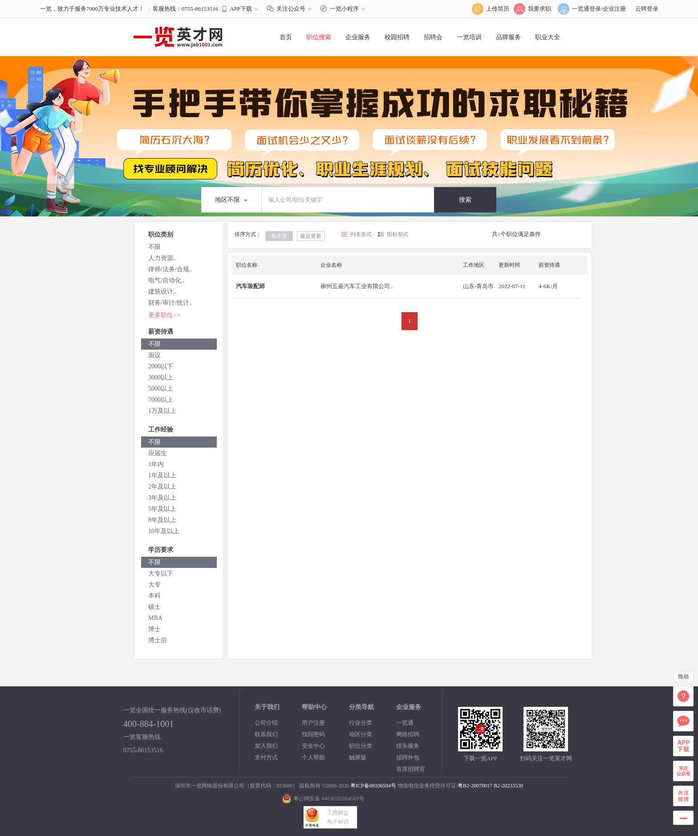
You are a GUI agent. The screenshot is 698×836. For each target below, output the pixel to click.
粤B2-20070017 (475, 786)
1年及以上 (162, 475)
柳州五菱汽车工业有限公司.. (357, 286)
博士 (154, 629)
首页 (286, 37)
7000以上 (160, 399)
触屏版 (357, 757)
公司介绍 (266, 722)
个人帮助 (313, 757)
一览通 (405, 722)
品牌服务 (508, 37)
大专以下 (160, 573)
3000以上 (160, 377)
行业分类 (360, 722)
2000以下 (160, 366)
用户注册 (313, 722)
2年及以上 (162, 486)
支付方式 (266, 757)
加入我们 (266, 745)
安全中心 (313, 745)
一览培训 (469, 37)
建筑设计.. (162, 291)
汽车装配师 (250, 286)
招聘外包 (407, 757)
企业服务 (357, 37)
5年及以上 (162, 509)
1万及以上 (162, 411)
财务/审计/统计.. (170, 302)
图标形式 (397, 234)
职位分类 (360, 745)
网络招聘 (407, 734)
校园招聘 (397, 37)
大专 (154, 584)
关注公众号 (291, 8)
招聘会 (433, 37)
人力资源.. (162, 258)
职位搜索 (318, 37)
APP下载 (241, 8)
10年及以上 (163, 531)
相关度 (279, 236)
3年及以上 (162, 497)
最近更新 (310, 236)
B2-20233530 (508, 786)
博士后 (157, 640)
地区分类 (360, 734)
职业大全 (547, 37)
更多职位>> (164, 315)
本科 (154, 595)
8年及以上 (162, 520)
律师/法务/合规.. (170, 269)
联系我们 (266, 734)
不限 (154, 247)
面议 (154, 355)
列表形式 (361, 234)
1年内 (156, 464)
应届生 (157, 453)
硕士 (154, 607)
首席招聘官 (410, 769)
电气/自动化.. (166, 280)
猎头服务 (407, 745)
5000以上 (160, 388)
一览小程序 (344, 8)
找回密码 (313, 734)
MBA (155, 618)
